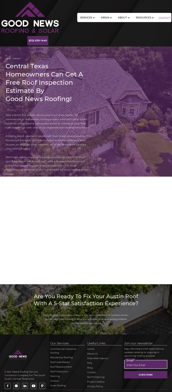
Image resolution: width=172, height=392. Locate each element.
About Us (92, 353)
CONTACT (164, 17)
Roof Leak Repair (60, 362)
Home (8, 59)
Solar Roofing (58, 385)
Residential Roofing (61, 357)
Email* (130, 360)
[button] (87, 17)
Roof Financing (96, 377)
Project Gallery (95, 381)
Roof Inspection (59, 371)
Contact (91, 372)
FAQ (89, 363)
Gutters (54, 380)
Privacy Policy (95, 386)
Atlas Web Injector (97, 358)
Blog (90, 367)
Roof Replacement (61, 366)
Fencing (55, 376)
